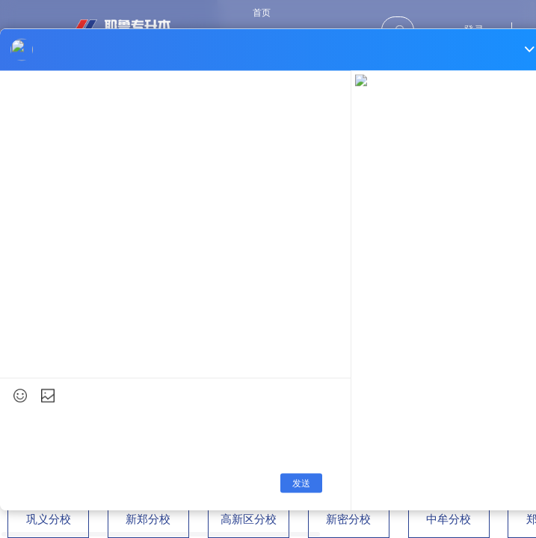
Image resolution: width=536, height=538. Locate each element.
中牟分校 (448, 519)
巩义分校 (48, 519)
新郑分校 (148, 519)
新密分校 (348, 519)
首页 (262, 12)
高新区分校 (249, 519)
